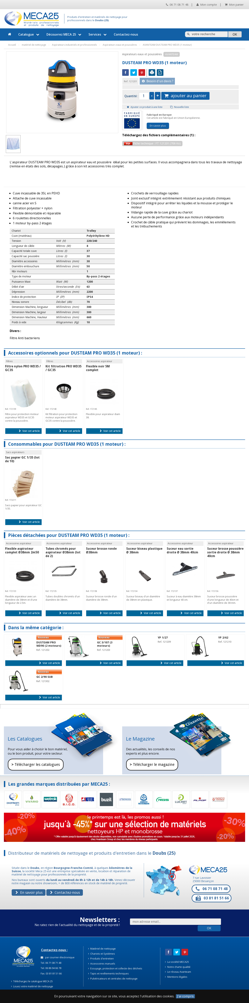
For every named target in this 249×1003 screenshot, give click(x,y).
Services (98, 34)
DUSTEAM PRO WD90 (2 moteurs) (48, 644)
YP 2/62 (223, 637)
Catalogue (29, 34)
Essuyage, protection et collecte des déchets (115, 968)
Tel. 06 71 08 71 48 (50, 963)
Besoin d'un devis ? (157, 81)
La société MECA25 (177, 962)
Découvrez (64, 34)
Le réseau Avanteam (178, 971)
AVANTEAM (171, 54)
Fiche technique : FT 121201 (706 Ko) (152, 143)
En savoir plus (158, 125)
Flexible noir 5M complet (98, 368)
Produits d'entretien (101, 958)
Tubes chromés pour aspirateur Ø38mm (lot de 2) (63, 552)
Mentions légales (176, 977)
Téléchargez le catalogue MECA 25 (32, 981)
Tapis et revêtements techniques (108, 973)
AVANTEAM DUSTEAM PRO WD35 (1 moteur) (167, 44)
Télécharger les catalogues (35, 764)
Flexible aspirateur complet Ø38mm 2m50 (22, 550)
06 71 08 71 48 (177, 4)
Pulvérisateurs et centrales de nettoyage (113, 978)
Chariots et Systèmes (101, 953)
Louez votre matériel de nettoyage (32, 986)
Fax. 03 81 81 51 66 (51, 973)
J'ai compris (185, 996)
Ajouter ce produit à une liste (144, 107)
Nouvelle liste (179, 107)
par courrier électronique (58, 957)
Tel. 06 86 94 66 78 (50, 968)
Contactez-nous (126, 34)
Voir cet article (29, 430)
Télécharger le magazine (152, 764)
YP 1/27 (163, 637)
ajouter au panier (185, 96)
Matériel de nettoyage (102, 948)
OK (209, 928)
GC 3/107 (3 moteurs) (104, 644)
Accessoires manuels (101, 963)
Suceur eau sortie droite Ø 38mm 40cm (182, 550)
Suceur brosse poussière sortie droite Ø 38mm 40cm (225, 552)
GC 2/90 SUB (44, 676)
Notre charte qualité (177, 967)
